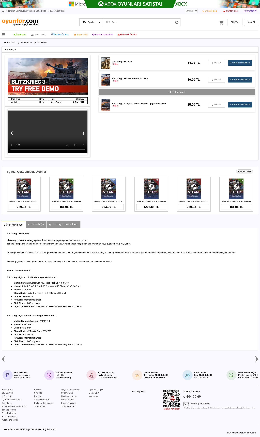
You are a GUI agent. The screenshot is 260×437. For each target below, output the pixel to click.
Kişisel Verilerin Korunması (14, 406)
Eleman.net (94, 393)
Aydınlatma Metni (10, 420)
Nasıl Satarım (67, 400)
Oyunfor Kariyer (96, 389)
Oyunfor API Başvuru (11, 400)
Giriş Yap (38, 393)
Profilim (37, 396)
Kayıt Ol (37, 389)
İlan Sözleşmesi (9, 410)
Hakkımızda (7, 389)
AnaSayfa (11, 42)
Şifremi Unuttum (41, 400)
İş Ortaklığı (6, 396)
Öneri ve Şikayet (68, 403)
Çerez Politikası (9, 413)
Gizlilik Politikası (9, 416)
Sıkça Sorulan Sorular (71, 389)
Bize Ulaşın (7, 403)
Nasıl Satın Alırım (69, 396)
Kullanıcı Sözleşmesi (43, 403)
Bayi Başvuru (7, 393)
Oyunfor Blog (67, 393)
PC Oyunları (26, 42)
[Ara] (177, 22)
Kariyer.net (93, 396)
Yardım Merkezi (68, 406)
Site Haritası (39, 406)
